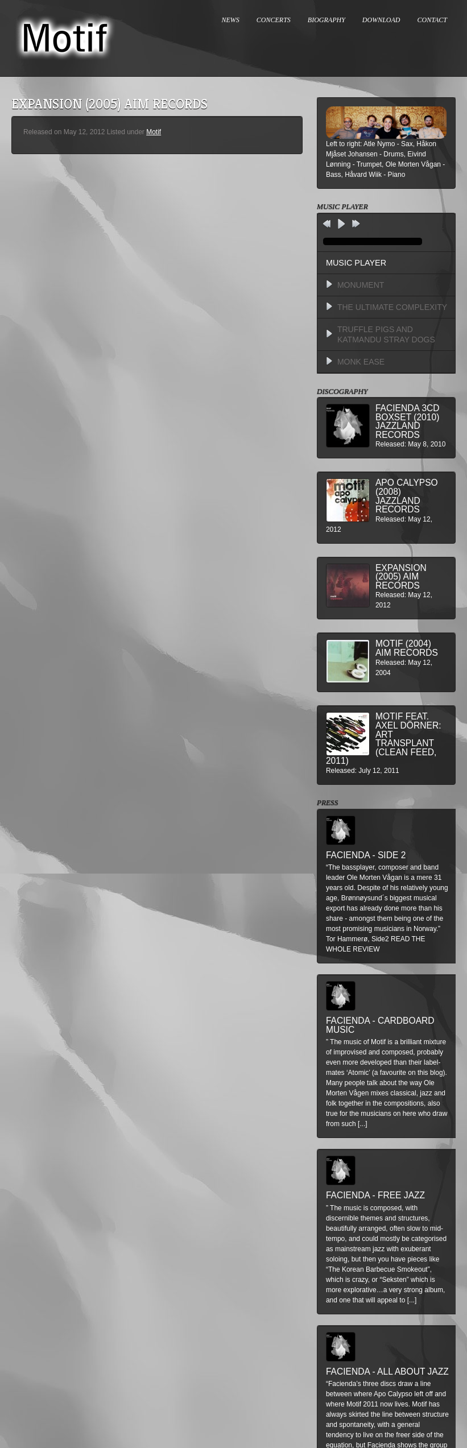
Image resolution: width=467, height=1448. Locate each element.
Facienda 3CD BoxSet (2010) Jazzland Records (407, 421)
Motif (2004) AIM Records (406, 648)
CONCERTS (274, 20)
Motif (153, 132)
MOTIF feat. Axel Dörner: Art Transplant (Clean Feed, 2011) (383, 738)
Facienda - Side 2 (366, 855)
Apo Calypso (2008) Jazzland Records (406, 496)
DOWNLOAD (381, 20)
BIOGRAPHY (326, 20)
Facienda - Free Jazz (375, 1195)
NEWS (230, 20)
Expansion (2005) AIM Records (401, 576)
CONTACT (432, 20)
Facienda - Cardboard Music (380, 1025)
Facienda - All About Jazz (387, 1371)
